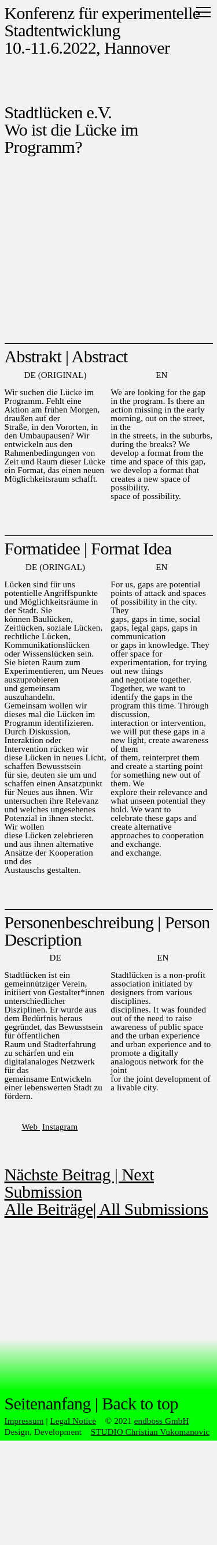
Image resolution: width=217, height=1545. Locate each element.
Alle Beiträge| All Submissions (106, 1208)
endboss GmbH (161, 1421)
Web (31, 1126)
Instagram (60, 1126)
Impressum (24, 1421)
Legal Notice (73, 1421)
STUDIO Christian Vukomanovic (150, 1432)
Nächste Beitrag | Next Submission (80, 1183)
